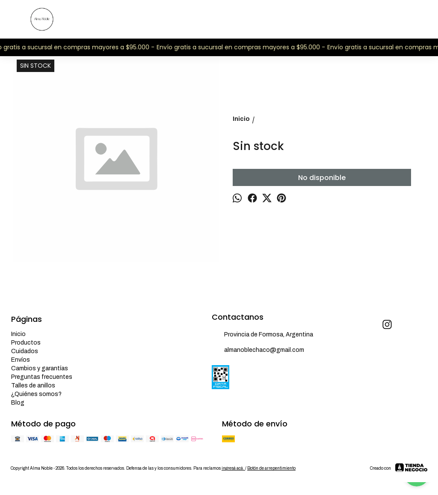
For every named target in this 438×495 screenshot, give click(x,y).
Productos (26, 342)
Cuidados (24, 351)
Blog (17, 402)
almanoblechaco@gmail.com (258, 350)
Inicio (18, 334)
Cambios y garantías (39, 368)
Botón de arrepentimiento (271, 468)
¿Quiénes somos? (36, 394)
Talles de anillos (33, 385)
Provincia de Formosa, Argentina (262, 335)
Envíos (20, 360)
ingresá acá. (233, 468)
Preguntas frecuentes (41, 377)
